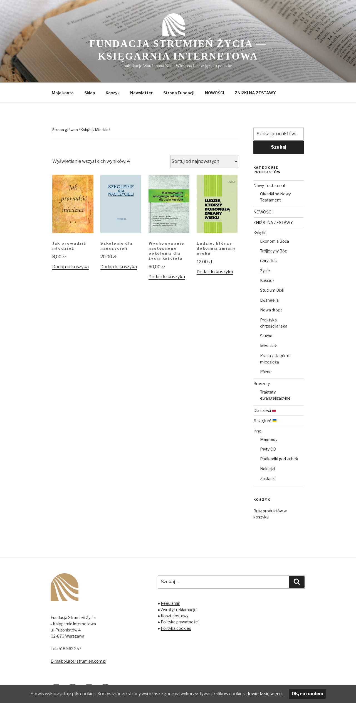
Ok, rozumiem (316, 693)
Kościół (267, 280)
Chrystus (268, 260)
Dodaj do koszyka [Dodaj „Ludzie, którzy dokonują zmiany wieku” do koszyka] (215, 271)
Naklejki (267, 468)
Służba (266, 335)
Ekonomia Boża (274, 241)
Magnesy (268, 439)
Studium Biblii (272, 290)
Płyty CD (268, 449)
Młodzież (268, 345)
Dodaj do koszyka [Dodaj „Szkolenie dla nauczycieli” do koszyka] (118, 266)
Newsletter (141, 92)
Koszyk (113, 92)
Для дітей (264, 420)
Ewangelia (269, 300)
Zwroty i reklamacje (179, 609)
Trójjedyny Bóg (273, 251)
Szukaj (278, 147)
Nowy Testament (269, 185)
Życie (265, 270)
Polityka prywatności (180, 622)
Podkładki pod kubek (279, 458)
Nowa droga (271, 310)
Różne (266, 371)
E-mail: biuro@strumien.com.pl (78, 661)
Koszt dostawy (174, 615)
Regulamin (170, 603)
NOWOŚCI (214, 92)
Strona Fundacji (178, 92)
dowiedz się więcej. (272, 693)
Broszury (261, 383)
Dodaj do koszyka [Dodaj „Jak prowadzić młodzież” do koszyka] (70, 266)
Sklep (89, 92)
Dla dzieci (264, 410)
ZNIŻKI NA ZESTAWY (255, 92)
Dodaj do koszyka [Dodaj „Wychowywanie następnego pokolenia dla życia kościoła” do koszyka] (167, 276)
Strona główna (65, 129)
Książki (86, 129)
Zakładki (268, 478)
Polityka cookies (176, 628)
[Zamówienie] (204, 161)
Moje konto (63, 92)
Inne (257, 431)
